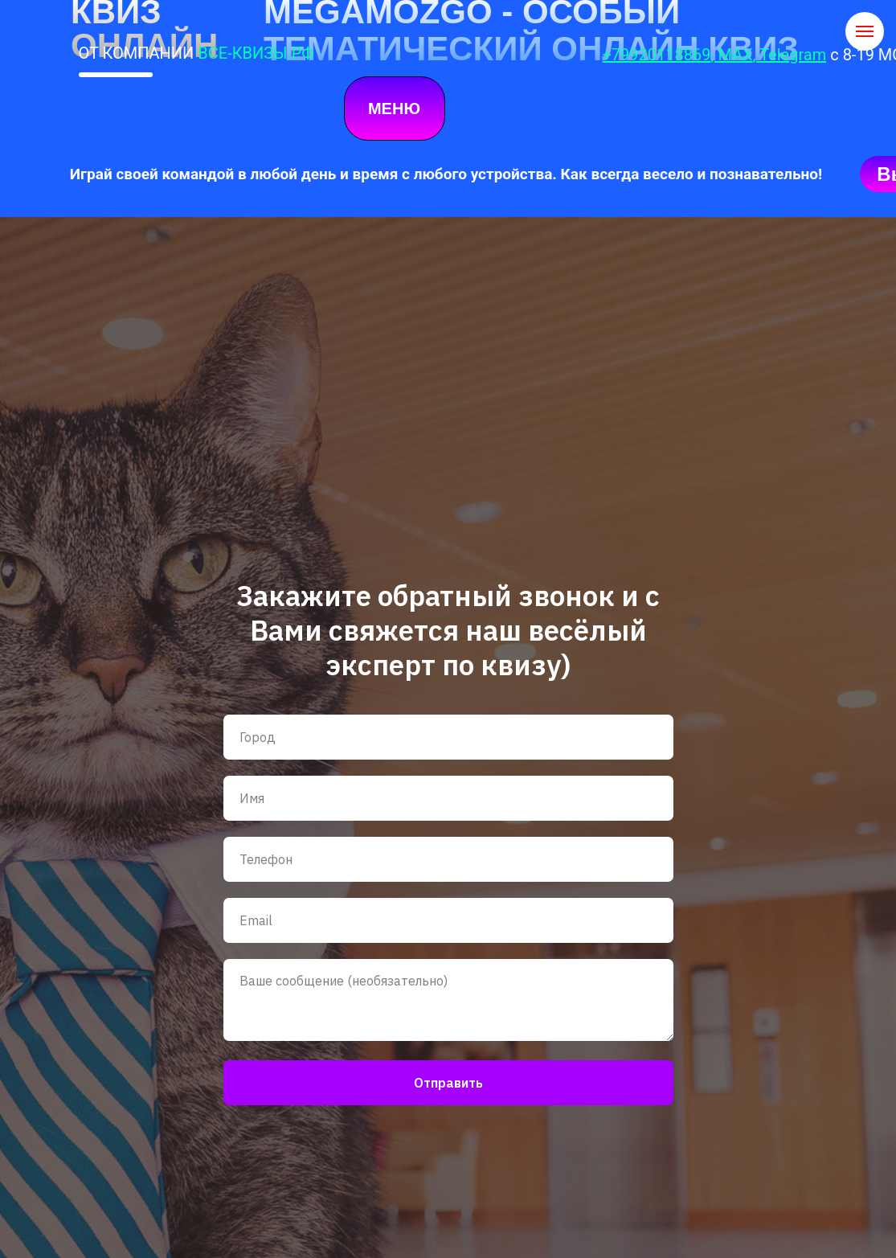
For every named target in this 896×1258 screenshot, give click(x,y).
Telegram (792, 54)
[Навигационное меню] (864, 31)
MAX (735, 54)
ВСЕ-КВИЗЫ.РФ (255, 53)
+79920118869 (657, 54)
